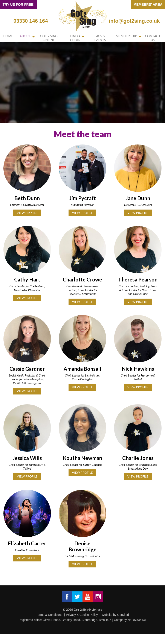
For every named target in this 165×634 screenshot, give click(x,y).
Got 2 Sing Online (46, 38)
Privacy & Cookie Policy (82, 614)
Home (7, 37)
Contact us (153, 38)
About (20, 37)
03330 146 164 (31, 21)
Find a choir (75, 38)
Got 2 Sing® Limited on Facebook (67, 596)
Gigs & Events (102, 38)
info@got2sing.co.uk (134, 21)
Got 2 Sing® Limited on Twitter (77, 596)
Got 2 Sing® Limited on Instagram (98, 596)
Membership (128, 37)
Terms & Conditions (49, 614)
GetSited (123, 614)
